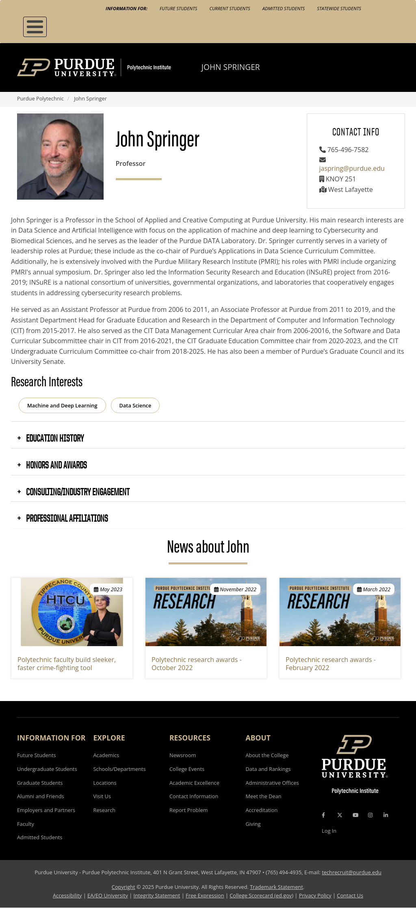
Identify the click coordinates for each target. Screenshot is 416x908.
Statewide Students (339, 8)
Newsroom (182, 755)
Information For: (126, 8)
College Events (186, 769)
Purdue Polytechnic (40, 98)
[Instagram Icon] (370, 815)
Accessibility (67, 895)
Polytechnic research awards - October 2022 (197, 664)
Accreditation (262, 810)
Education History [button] (54, 438)
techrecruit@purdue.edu (351, 872)
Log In (329, 830)
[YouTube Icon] (355, 815)
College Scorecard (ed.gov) (261, 895)
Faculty (25, 823)
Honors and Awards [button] (55, 464)
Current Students (229, 8)
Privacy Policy (315, 895)
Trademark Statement (276, 887)
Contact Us (350, 895)
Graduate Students (40, 782)
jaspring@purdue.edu (352, 168)
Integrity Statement (157, 895)
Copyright (123, 887)
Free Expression (205, 895)
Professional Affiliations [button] (66, 518)
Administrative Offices (272, 782)
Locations (105, 782)
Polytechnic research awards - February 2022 (331, 664)
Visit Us (102, 796)
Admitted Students (283, 8)
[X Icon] (340, 815)
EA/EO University (107, 895)
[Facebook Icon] (323, 815)
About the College (267, 755)
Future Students (178, 8)
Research (104, 810)
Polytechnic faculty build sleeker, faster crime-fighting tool (66, 664)
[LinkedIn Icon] (386, 815)
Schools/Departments (119, 769)
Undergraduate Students (47, 769)
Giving (253, 823)
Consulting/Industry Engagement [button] (77, 491)
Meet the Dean (264, 796)
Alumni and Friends (40, 796)
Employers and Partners (46, 810)
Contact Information (193, 796)
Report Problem (188, 810)
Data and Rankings (268, 769)
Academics (106, 755)
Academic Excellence (194, 782)
